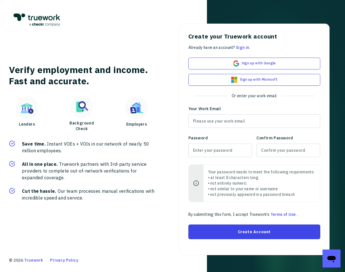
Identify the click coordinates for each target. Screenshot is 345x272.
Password (198, 137)
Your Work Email (204, 108)
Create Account (254, 231)
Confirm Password (274, 137)
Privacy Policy (64, 260)
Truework (33, 260)
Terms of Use (283, 214)
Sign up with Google (254, 63)
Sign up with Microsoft (254, 79)
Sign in (242, 47)
